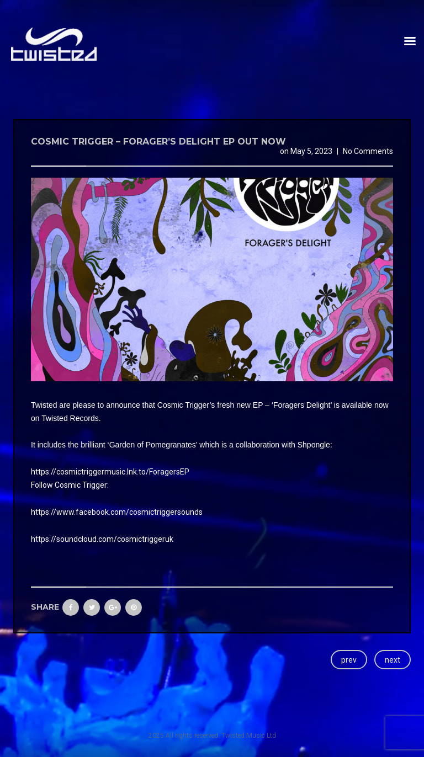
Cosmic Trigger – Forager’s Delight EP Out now (158, 141)
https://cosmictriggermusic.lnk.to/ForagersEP (110, 471)
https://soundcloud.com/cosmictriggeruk (102, 539)
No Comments (368, 151)
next (392, 659)
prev (349, 659)
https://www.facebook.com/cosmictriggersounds (117, 512)
